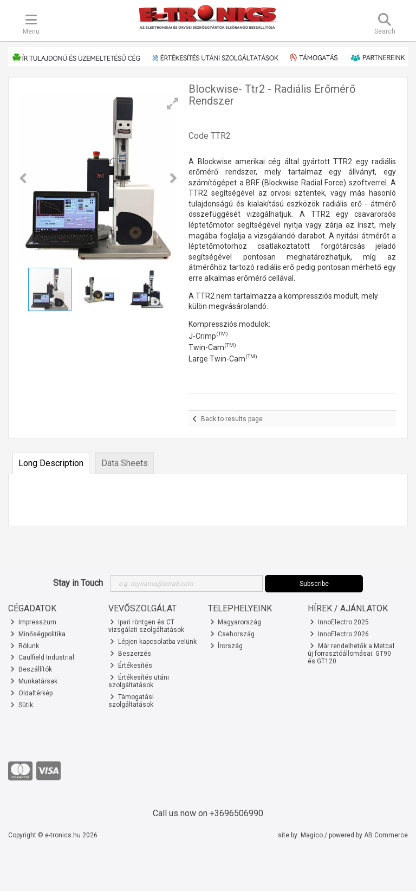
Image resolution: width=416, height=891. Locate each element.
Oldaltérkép (31, 693)
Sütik (21, 705)
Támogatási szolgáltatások (131, 700)
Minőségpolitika (38, 634)
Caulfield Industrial (42, 657)
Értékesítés (131, 665)
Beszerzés (130, 653)
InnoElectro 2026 (339, 634)
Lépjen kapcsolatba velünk (153, 641)
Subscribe (314, 583)
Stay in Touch (78, 583)
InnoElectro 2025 (339, 622)
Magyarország (236, 622)
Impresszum (33, 622)
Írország (226, 646)
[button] (172, 103)
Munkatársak (33, 681)
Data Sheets (124, 463)
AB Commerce (386, 835)
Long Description (50, 463)
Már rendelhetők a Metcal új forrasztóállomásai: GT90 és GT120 (351, 654)
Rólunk (24, 646)
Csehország (232, 634)
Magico (312, 835)
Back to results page (232, 419)
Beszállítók (31, 669)
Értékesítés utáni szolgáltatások (139, 681)
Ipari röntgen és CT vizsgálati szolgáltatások (146, 626)
